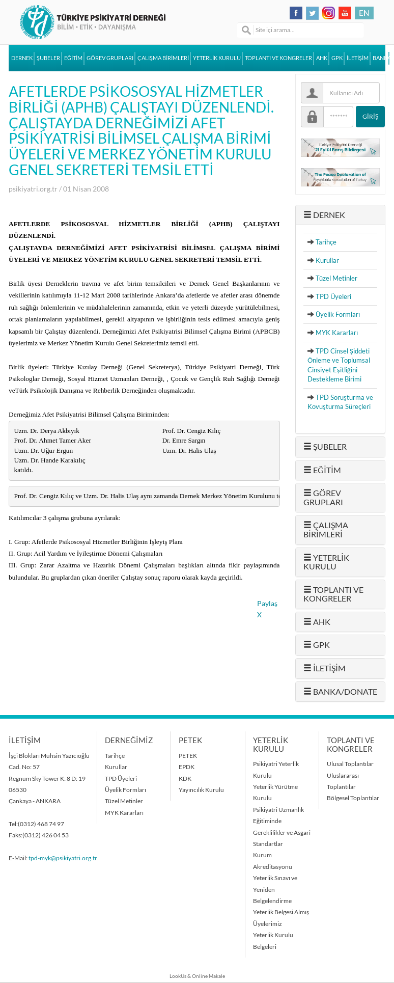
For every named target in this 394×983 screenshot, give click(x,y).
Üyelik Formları (338, 314)
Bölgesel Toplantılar (353, 798)
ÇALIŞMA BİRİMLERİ (163, 58)
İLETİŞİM (358, 58)
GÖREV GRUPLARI (110, 58)
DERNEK (22, 58)
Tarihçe (326, 241)
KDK (185, 778)
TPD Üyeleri (333, 296)
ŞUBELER (48, 58)
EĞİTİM (73, 58)
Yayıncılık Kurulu (201, 789)
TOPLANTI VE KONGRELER (278, 58)
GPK (337, 58)
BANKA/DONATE (381, 58)
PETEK (188, 755)
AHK (321, 58)
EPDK (186, 766)
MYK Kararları (337, 332)
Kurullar (327, 260)
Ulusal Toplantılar (350, 763)
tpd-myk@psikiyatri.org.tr (63, 858)
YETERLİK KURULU (217, 58)
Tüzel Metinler (336, 278)
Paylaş (267, 603)
